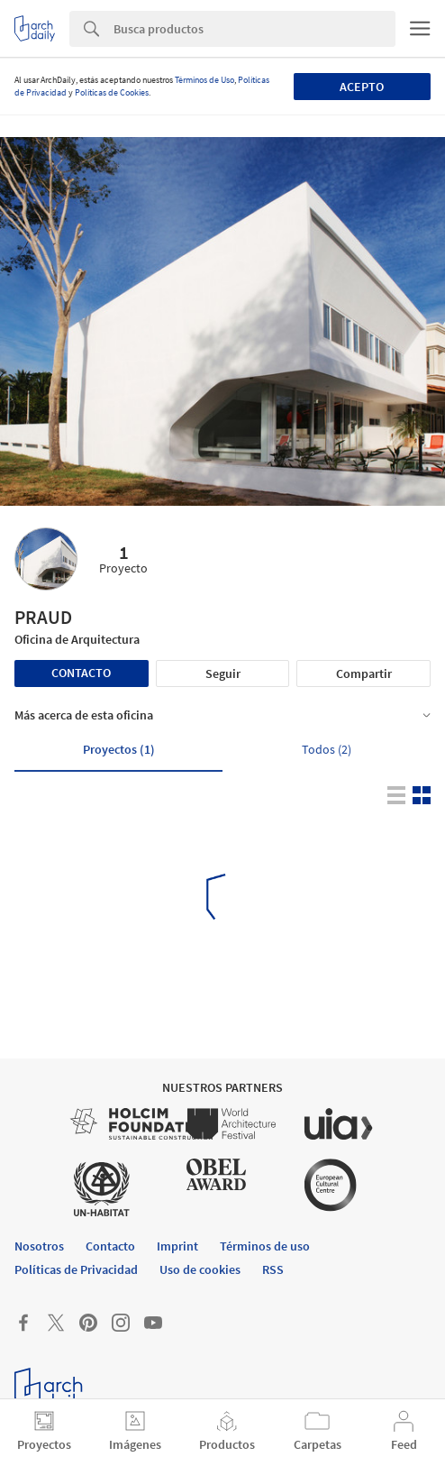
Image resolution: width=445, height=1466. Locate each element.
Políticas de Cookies (112, 92)
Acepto (362, 86)
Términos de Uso (204, 80)
